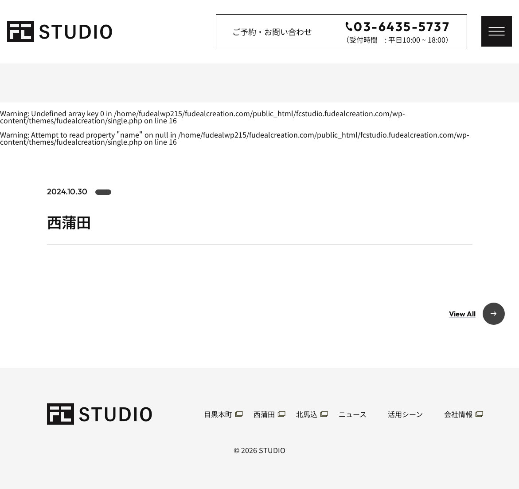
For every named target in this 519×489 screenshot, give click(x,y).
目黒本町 (218, 414)
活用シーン (405, 414)
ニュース (353, 414)
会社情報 (458, 414)
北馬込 (306, 414)
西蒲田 (264, 414)
